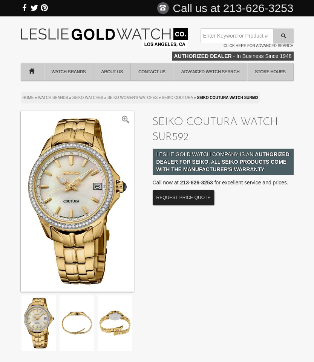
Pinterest (44, 8)
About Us (112, 72)
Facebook (25, 8)
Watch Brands (69, 72)
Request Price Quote (183, 197)
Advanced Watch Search (210, 72)
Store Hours (270, 72)
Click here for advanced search (258, 46)
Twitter (34, 8)
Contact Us (151, 72)
